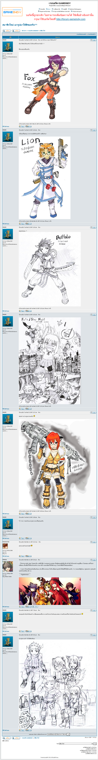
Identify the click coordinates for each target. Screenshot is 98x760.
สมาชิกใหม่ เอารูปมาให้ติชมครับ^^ (19, 25)
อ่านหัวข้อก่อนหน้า (81, 34)
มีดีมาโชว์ (42, 30)
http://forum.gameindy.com (70, 19)
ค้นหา (48, 9)
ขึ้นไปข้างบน (6, 126)
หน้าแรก (24, 30)
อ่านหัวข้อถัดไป (92, 34)
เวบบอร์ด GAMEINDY (33, 30)
